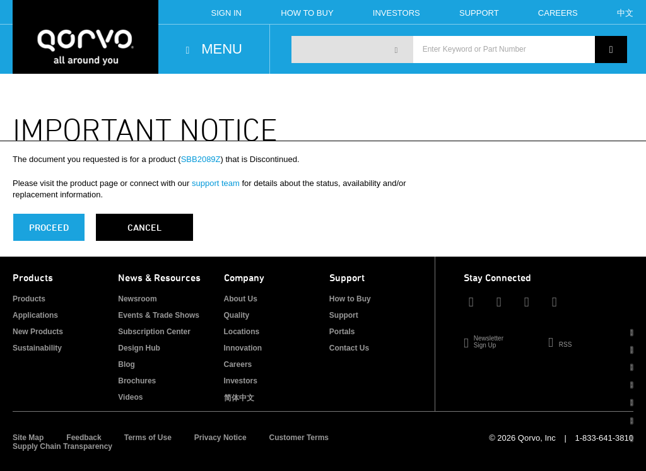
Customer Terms (299, 437)
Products (29, 298)
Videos (130, 397)
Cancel (144, 227)
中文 (625, 13)
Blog (126, 364)
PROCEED (49, 227)
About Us (240, 298)
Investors (396, 13)
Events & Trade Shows (158, 315)
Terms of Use (148, 437)
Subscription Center (154, 331)
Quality (237, 315)
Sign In (226, 13)
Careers (558, 13)
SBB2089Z (201, 159)
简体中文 (239, 397)
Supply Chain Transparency (62, 446)
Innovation (243, 348)
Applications (35, 315)
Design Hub (139, 348)
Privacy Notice (220, 437)
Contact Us (349, 348)
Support (479, 13)
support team (216, 183)
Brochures (137, 380)
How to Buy (350, 298)
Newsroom (137, 298)
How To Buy (307, 13)
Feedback (83, 437)
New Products (38, 331)
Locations (242, 331)
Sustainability (37, 348)
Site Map (28, 437)
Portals (342, 331)
